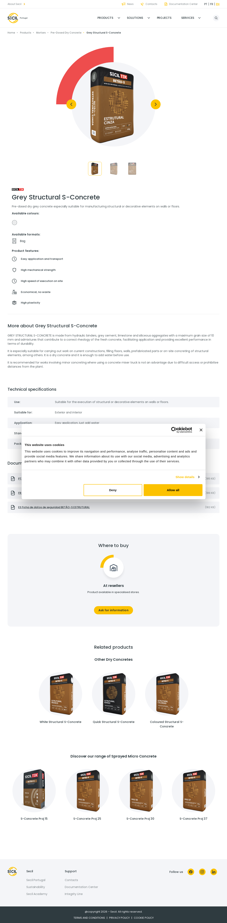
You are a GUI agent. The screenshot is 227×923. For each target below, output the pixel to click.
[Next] (156, 104)
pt (206, 4)
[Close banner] (201, 430)
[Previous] (71, 104)
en (217, 4)
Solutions (135, 18)
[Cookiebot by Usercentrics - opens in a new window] (174, 430)
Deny (113, 490)
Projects (164, 18)
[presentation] (113, 507)
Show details (185, 477)
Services (187, 18)
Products (105, 18)
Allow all (173, 490)
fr (211, 4)
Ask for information (113, 610)
